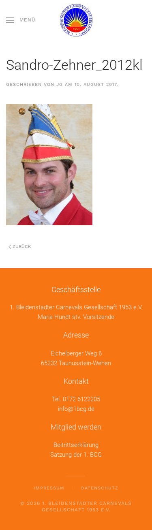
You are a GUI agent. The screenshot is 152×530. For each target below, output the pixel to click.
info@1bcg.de (76, 408)
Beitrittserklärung (76, 444)
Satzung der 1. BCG (76, 454)
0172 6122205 (81, 398)
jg (59, 84)
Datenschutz (99, 487)
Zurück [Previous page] (20, 246)
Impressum (49, 487)
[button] (21, 20)
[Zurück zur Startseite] (76, 20)
